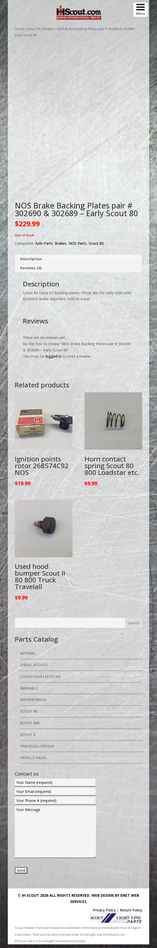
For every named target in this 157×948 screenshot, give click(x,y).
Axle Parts (44, 246)
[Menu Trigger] (140, 10)
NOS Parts (78, 246)
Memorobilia (33, 703)
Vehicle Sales (33, 761)
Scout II (27, 737)
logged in (53, 359)
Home (19, 28)
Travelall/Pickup (37, 749)
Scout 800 (30, 726)
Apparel (28, 656)
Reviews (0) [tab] (31, 271)
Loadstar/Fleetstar (40, 679)
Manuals (29, 691)
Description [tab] (31, 262)
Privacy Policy (104, 913)
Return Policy (131, 913)
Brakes (48, 28)
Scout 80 (34, 28)
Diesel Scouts (34, 668)
